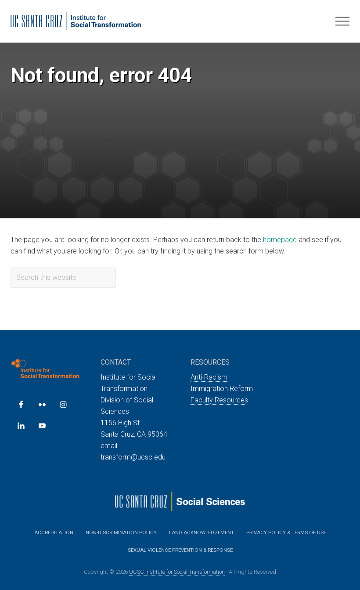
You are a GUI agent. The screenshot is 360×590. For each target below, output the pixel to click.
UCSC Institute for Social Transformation (177, 571)
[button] (342, 21)
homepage (280, 239)
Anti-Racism (209, 377)
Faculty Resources (219, 400)
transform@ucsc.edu (133, 457)
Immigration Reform (222, 388)
